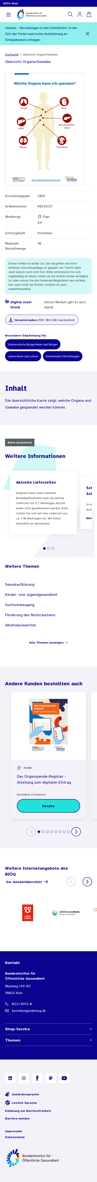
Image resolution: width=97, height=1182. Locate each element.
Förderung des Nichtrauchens (30, 615)
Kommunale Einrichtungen (62, 356)
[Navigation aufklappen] (8, 14)
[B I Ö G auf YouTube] (64, 1078)
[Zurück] (31, 831)
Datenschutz (15, 1137)
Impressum (13, 1131)
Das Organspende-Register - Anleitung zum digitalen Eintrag (44, 779)
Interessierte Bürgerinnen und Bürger (32, 344)
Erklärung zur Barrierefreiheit (28, 1110)
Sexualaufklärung (19, 584)
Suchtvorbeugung (19, 605)
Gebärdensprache (22, 1094)
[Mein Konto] (79, 14)
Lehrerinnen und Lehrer (23, 356)
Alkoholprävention (20, 625)
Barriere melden (17, 1118)
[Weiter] (76, 831)
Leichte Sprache (21, 1102)
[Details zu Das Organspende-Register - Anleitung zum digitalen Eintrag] (48, 806)
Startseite (12, 54)
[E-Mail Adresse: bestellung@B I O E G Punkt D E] (48, 1010)
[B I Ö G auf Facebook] (37, 1078)
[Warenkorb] (89, 14)
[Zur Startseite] (48, 1158)
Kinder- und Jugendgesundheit (31, 595)
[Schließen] (87, 33)
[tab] (44, 548)
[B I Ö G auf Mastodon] (51, 1078)
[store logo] (32, 14)
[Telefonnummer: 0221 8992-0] (48, 1003)
